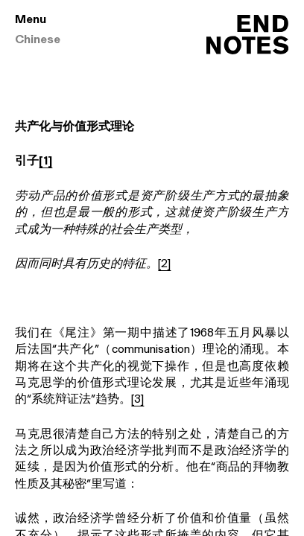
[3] (137, 400)
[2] (164, 264)
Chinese (37, 40)
